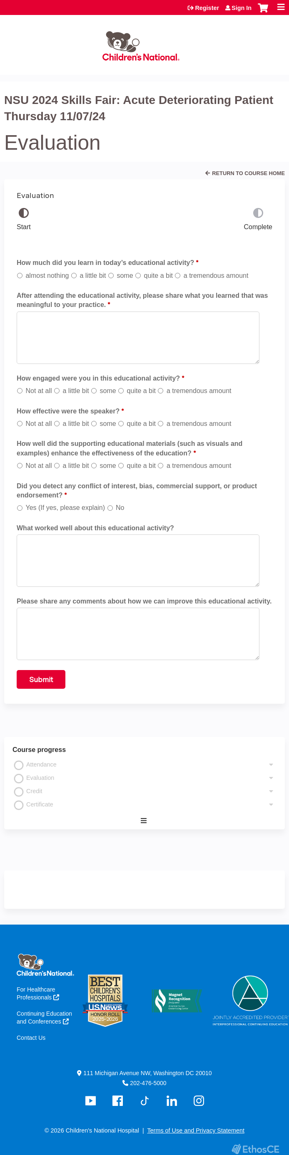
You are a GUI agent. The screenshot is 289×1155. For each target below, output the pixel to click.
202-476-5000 (148, 1083)
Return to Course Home (248, 173)
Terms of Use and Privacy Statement (195, 1130)
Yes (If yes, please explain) (65, 507)
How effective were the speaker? (68, 411)
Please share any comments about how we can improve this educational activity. (144, 601)
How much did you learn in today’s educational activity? (105, 262)
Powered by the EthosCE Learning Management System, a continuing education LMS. (255, 1149)
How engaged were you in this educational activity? (98, 378)
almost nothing (47, 275)
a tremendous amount (216, 275)
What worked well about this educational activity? (95, 528)
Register (207, 8)
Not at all (38, 390)
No (120, 507)
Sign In (242, 8)
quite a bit (158, 275)
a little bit (93, 275)
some (125, 275)
